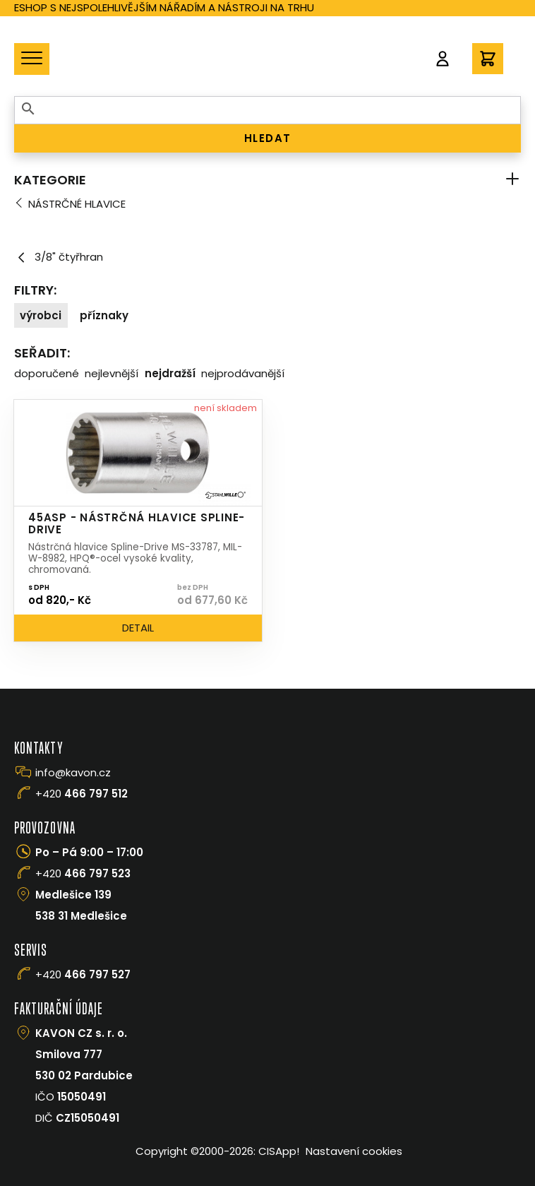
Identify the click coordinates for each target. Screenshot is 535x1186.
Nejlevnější (111, 373)
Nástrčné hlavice (77, 203)
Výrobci (40, 315)
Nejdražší (170, 373)
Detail (138, 627)
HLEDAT (267, 138)
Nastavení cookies (354, 1151)
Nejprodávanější (242, 373)
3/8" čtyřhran (58, 257)
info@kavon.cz (73, 772)
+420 (81, 793)
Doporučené (46, 373)
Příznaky (104, 315)
